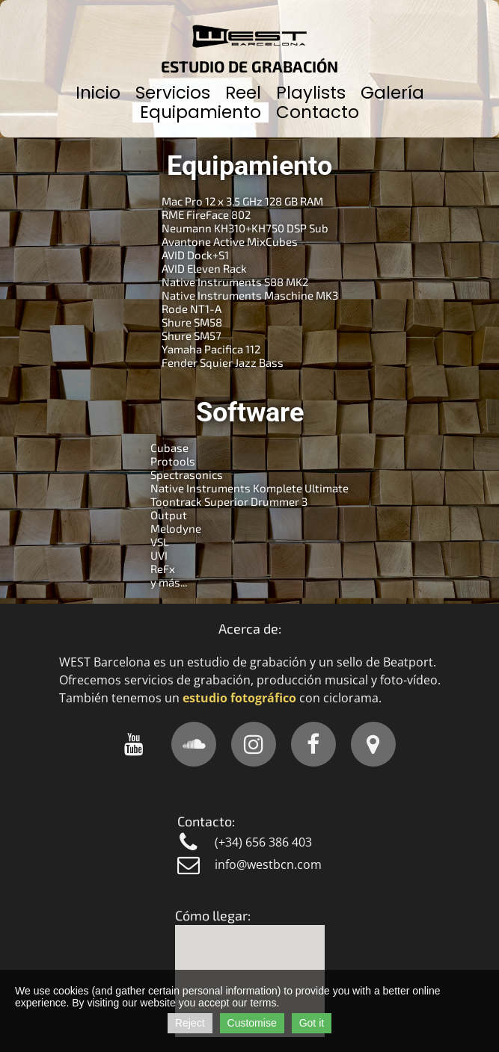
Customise (252, 1023)
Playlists (311, 92)
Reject (190, 1023)
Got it (311, 1023)
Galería (392, 92)
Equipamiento (200, 112)
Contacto (317, 112)
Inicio (98, 92)
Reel (243, 92)
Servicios (172, 92)
